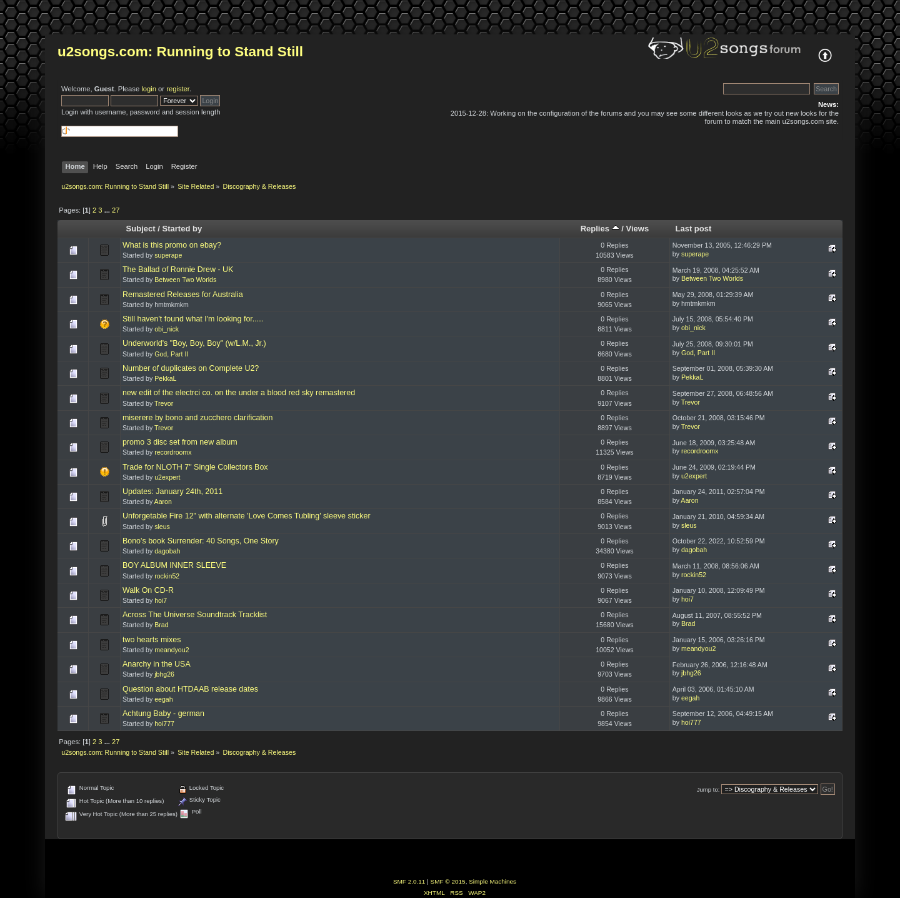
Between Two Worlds (185, 279)
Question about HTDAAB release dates (190, 689)
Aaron (163, 501)
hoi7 (160, 600)
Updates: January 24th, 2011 (172, 491)
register (177, 89)
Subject (141, 228)
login (148, 89)
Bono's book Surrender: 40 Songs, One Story (200, 541)
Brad (161, 624)
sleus (162, 526)
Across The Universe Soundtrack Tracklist (194, 614)
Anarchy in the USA (156, 664)
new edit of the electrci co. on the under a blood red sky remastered (238, 392)
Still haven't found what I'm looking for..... (192, 319)
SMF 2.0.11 (409, 881)
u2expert (167, 477)
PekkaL (165, 378)
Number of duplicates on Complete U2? (190, 368)
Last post (693, 228)
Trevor (163, 403)
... (108, 210)
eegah (163, 699)
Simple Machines (492, 881)
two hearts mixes (151, 639)
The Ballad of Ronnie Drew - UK (177, 269)
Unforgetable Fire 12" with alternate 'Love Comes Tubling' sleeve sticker (246, 516)
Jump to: (708, 789)
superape (168, 255)
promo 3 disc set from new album (180, 442)
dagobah (167, 551)
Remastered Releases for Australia (182, 294)
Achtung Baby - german (163, 713)
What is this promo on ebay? (171, 245)
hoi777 (164, 723)
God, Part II (171, 354)
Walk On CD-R (148, 590)
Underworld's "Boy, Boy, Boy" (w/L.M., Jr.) (194, 343)
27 (115, 210)
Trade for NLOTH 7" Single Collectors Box (195, 467)
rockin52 (166, 576)
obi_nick (166, 329)
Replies (600, 228)
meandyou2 (171, 649)
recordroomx (172, 452)
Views (637, 228)
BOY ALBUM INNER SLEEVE (174, 565)
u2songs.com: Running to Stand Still (180, 51)
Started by (182, 228)
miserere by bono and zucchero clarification (197, 417)
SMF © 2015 (448, 881)
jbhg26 (164, 674)
